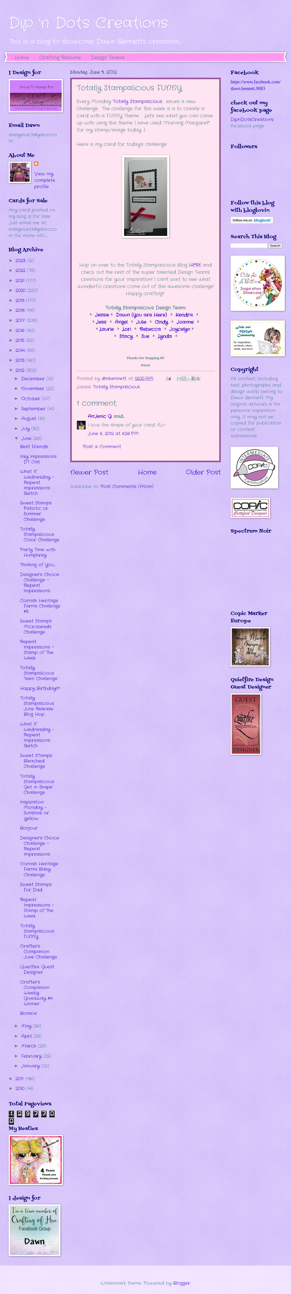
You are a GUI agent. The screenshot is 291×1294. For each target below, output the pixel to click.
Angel (121, 322)
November (33, 388)
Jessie (103, 315)
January (31, 1066)
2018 (21, 310)
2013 (21, 360)
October (31, 399)
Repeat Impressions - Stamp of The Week (37, 650)
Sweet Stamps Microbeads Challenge (36, 626)
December (33, 379)
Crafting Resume (60, 57)
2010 (21, 1088)
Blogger (181, 1283)
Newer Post (89, 472)
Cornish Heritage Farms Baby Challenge (39, 869)
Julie (141, 322)
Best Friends (34, 446)
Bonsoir (28, 1013)
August (29, 418)
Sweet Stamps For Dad (36, 887)
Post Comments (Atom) (127, 486)
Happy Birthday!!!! (40, 688)
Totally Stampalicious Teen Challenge (38, 673)
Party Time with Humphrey (37, 552)
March (29, 1046)
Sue (145, 336)
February (32, 1056)
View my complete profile (44, 180)
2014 (21, 350)
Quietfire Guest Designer (37, 969)
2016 (21, 330)
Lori (126, 329)
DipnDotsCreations (252, 119)
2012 (21, 370)
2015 (21, 340)
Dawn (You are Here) (141, 315)
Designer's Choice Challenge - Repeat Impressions (39, 582)
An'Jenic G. (100, 416)
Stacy (126, 336)
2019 (21, 300)
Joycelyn (179, 329)
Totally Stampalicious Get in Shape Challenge (37, 784)
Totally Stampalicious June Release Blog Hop (37, 706)
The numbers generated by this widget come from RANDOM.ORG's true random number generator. (250, 575)
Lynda (165, 336)
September (34, 409)
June (27, 438)
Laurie (106, 329)
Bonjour (28, 828)
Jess (100, 322)
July (26, 429)
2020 (21, 290)
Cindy (161, 322)
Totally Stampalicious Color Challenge (39, 534)
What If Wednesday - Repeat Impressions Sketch (37, 482)
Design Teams (108, 57)
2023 (21, 261)
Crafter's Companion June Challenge (38, 951)
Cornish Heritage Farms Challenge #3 (40, 606)
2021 (21, 280)
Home (22, 57)
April (27, 1036)
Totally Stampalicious (137, 101)
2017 (21, 320)
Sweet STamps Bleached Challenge (36, 761)
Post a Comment (102, 446)
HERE (195, 265)
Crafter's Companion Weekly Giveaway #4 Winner (36, 993)
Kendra (185, 315)
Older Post (203, 472)
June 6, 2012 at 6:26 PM (113, 433)
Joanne (186, 322)
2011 (20, 1079)
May (27, 1026)
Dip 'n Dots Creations (88, 23)
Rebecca (151, 329)
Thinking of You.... (37, 565)
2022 (21, 270)
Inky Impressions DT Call (38, 459)
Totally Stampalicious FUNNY (37, 931)
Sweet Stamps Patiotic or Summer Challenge (36, 511)
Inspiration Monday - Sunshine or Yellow (34, 810)
